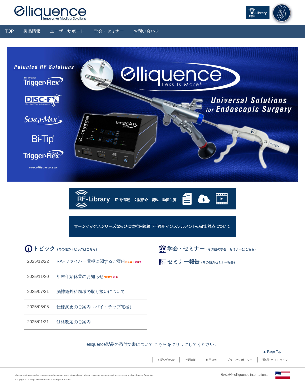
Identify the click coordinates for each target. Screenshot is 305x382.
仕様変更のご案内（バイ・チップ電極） (95, 306)
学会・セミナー (109, 31)
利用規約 (211, 360)
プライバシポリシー (240, 360)
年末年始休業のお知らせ (80, 276)
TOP (9, 31)
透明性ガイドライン (275, 360)
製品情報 (32, 31)
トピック (61, 249)
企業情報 (190, 360)
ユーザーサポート (67, 31)
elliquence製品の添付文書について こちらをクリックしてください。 (152, 344)
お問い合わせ (146, 31)
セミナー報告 (197, 262)
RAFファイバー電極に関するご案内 (90, 261)
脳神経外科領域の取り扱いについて (90, 291)
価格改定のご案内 (73, 321)
